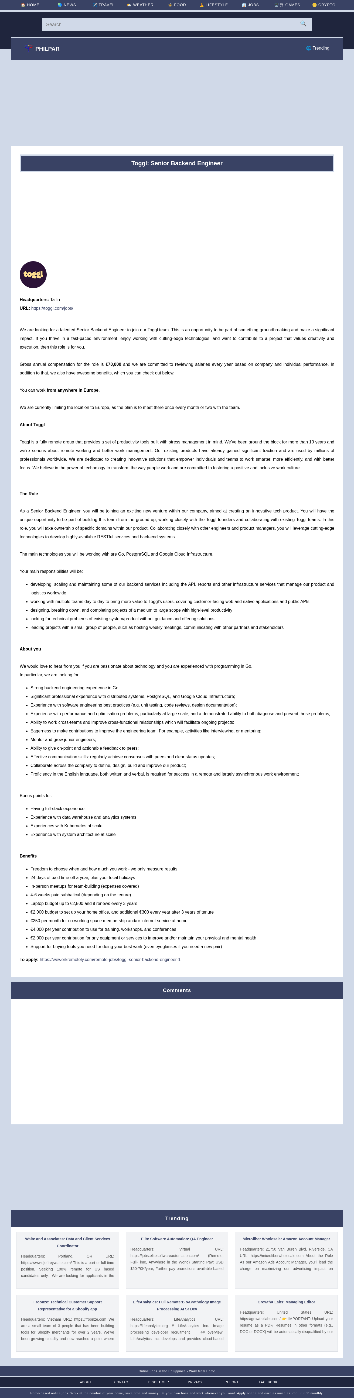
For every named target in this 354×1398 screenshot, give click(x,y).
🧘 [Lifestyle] (213, 5)
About (85, 1382)
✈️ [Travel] (104, 5)
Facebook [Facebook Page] (268, 1382)
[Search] (177, 24)
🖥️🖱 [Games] (287, 5)
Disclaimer (158, 1382)
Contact (122, 1382)
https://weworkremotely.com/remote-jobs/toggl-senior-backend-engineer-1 (110, 959)
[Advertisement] (177, 102)
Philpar (42, 48)
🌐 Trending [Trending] (317, 48)
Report (232, 1382)
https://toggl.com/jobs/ (52, 308)
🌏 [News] (66, 5)
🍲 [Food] (177, 5)
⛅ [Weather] (140, 5)
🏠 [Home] (30, 5)
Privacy (195, 1382)
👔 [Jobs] (250, 5)
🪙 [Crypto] (324, 5)
